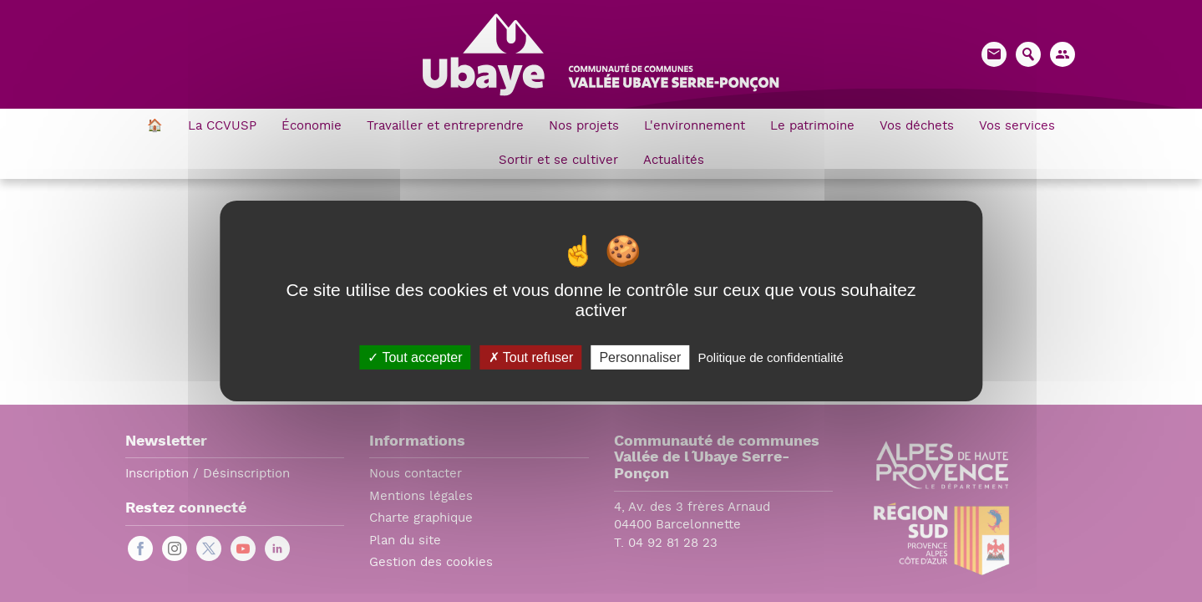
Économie (311, 126)
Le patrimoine (812, 126)
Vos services (1017, 126)
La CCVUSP (222, 126)
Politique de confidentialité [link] (770, 357)
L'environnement (694, 126)
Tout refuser (531, 357)
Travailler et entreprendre (445, 126)
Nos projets (584, 126)
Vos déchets (917, 126)
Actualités (673, 161)
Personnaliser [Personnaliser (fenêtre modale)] (640, 357)
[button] (1062, 54)
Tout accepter (415, 357)
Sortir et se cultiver (558, 161)
